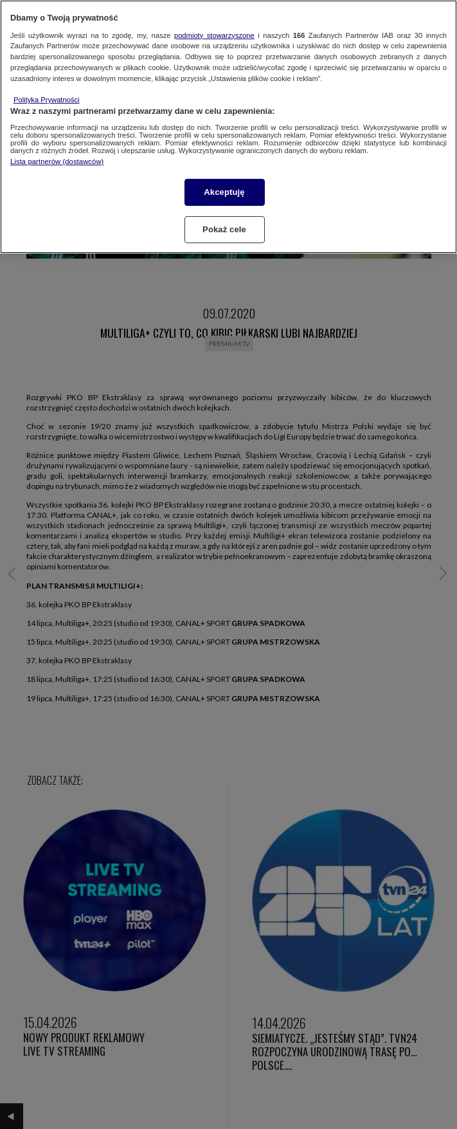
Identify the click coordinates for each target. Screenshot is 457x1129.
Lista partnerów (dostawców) (56, 161)
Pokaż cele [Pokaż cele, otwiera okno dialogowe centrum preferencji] (224, 229)
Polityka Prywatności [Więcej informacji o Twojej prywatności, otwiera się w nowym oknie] (46, 100)
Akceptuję (224, 192)
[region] (228, 126)
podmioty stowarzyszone (214, 35)
